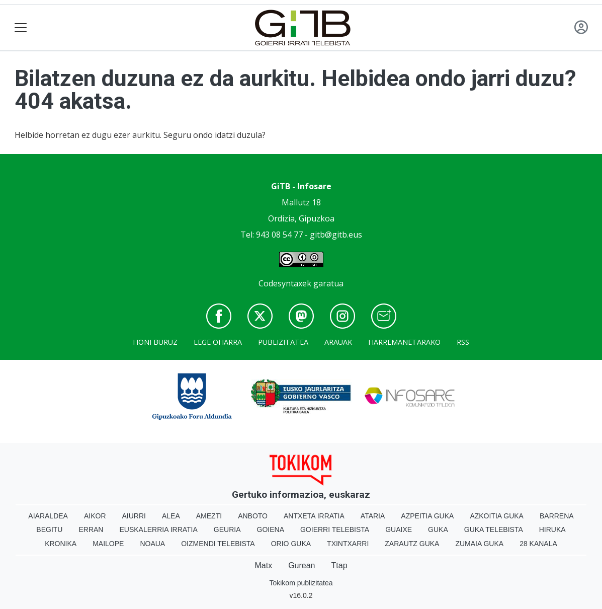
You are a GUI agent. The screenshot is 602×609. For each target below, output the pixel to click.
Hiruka (552, 529)
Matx (263, 565)
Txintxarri (348, 544)
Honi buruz (155, 342)
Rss (463, 342)
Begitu (49, 529)
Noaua (152, 544)
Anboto (253, 516)
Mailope (108, 544)
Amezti (209, 516)
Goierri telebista (334, 529)
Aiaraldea (48, 516)
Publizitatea (283, 342)
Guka (438, 529)
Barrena (557, 516)
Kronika (60, 544)
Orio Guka (291, 544)
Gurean (301, 565)
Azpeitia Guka (427, 516)
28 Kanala (538, 544)
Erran (90, 529)
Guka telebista (493, 529)
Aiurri (134, 516)
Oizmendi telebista (218, 544)
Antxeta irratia (314, 516)
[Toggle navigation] (21, 28)
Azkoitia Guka (497, 516)
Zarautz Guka (412, 544)
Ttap (339, 565)
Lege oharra (218, 342)
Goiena (270, 529)
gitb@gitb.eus (336, 234)
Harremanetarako (404, 342)
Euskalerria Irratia (158, 529)
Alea (171, 516)
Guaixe (398, 529)
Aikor (95, 516)
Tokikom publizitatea (300, 583)
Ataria (373, 516)
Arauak (338, 342)
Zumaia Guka (479, 544)
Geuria (227, 529)
